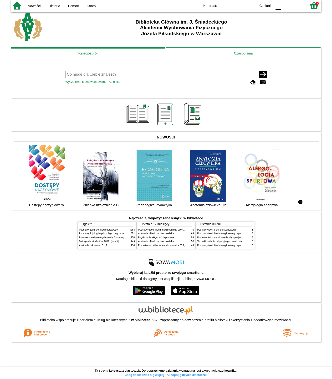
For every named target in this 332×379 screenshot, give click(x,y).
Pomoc (73, 6)
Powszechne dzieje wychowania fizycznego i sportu (106, 237)
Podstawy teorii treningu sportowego (98, 229)
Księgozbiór (88, 53)
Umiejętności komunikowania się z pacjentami (221, 237)
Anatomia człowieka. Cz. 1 (93, 245)
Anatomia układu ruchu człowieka (156, 233)
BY (251, 5)
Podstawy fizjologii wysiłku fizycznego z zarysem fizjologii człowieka (115, 233)
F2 (298, 5)
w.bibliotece (143, 320)
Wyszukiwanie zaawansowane (86, 82)
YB (241, 5)
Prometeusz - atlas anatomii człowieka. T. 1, (161, 245)
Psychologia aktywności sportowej (156, 237)
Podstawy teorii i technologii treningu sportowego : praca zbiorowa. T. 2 (176, 229)
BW (232, 5)
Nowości (34, 6)
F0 (278, 5)
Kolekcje (114, 82)
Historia (54, 6)
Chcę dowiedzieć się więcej (144, 375)
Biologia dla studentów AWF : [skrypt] (99, 241)
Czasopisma (243, 53)
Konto (91, 6)
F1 (286, 5)
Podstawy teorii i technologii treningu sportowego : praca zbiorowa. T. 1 (235, 245)
